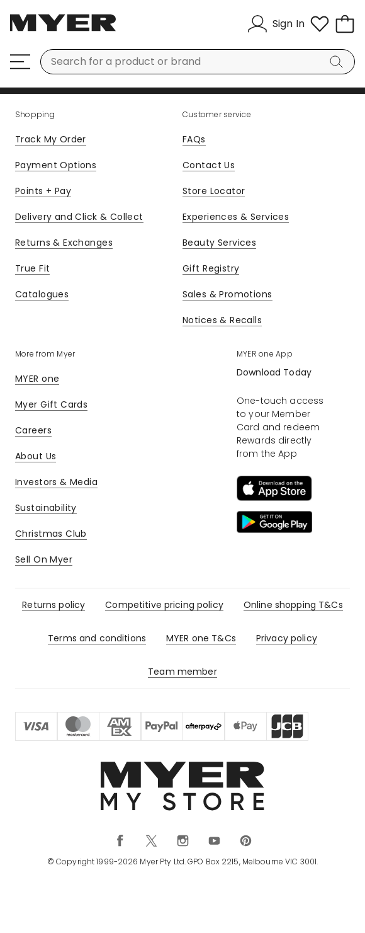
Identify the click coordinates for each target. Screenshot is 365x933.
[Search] (338, 62)
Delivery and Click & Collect (79, 216)
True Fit (32, 268)
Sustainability (46, 507)
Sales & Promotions (227, 294)
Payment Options (55, 165)
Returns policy (53, 604)
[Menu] (20, 62)
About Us (35, 456)
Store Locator (213, 191)
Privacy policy (286, 638)
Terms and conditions (97, 638)
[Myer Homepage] (63, 29)
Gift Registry (210, 268)
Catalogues (42, 294)
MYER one (37, 378)
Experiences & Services (235, 216)
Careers (33, 430)
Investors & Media (56, 482)
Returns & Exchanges (64, 242)
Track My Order (50, 139)
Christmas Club (51, 533)
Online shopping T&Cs (293, 604)
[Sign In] (276, 24)
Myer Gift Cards (51, 404)
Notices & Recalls (222, 320)
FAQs (194, 139)
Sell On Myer (43, 559)
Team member (182, 671)
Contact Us (208, 165)
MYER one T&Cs (201, 638)
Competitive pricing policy (164, 604)
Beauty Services (219, 242)
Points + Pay (43, 191)
